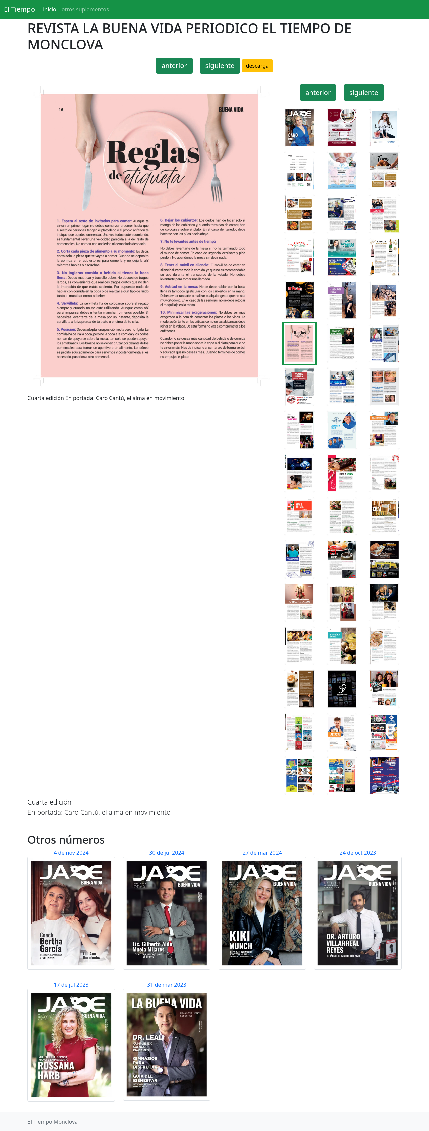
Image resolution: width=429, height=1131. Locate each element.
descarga (257, 65)
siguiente (220, 65)
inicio (49, 9)
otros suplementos (85, 9)
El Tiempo (19, 9)
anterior (174, 65)
